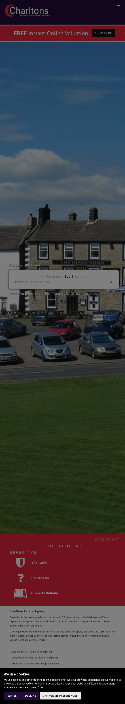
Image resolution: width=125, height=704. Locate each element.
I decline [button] (30, 695)
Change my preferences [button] (60, 695)
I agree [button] (12, 695)
